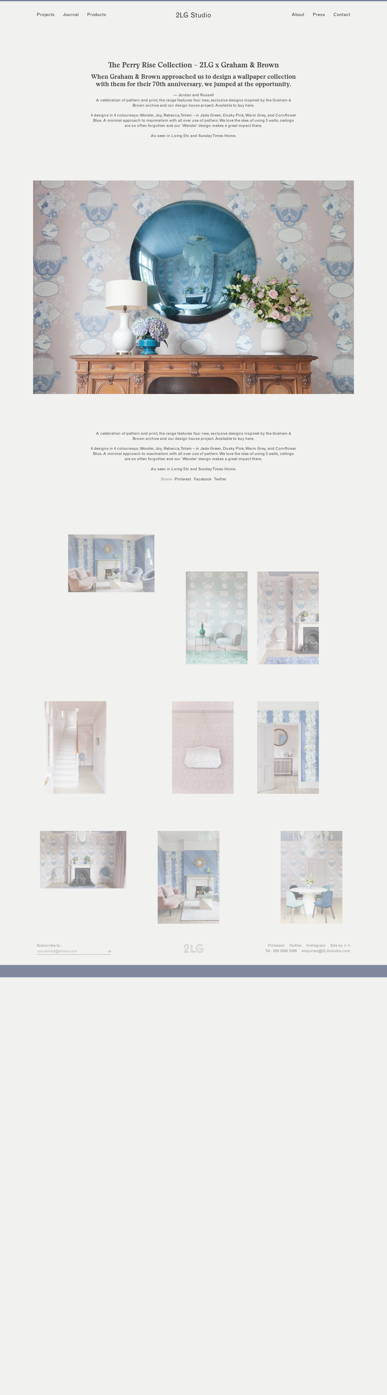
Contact (341, 15)
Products (96, 15)
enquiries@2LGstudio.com (326, 951)
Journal (71, 15)
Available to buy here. (234, 105)
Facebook (203, 479)
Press (319, 15)
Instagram (316, 945)
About (297, 15)
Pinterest (182, 479)
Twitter (220, 479)
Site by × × (340, 945)
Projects (46, 15)
